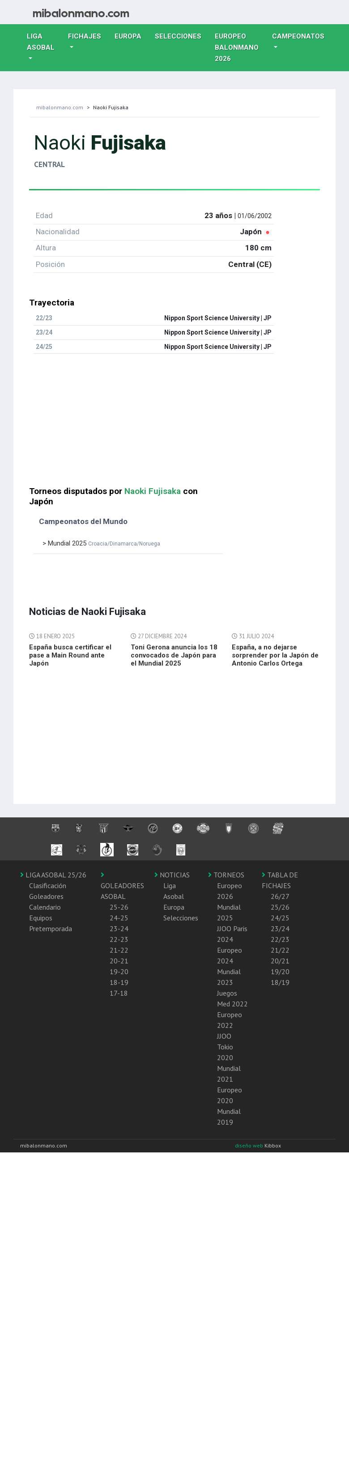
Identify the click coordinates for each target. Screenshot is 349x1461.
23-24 (119, 928)
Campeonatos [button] (298, 36)
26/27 (280, 896)
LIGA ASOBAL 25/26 (53, 874)
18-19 (119, 982)
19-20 (119, 971)
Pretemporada (50, 928)
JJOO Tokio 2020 (225, 1046)
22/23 (280, 939)
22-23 (119, 939)
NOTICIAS (172, 874)
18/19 (280, 982)
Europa (131, 35)
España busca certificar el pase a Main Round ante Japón (70, 655)
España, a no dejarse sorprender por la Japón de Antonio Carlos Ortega (275, 655)
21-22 (119, 949)
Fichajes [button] (84, 36)
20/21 (280, 960)
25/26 (280, 906)
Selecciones (181, 35)
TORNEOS (226, 874)
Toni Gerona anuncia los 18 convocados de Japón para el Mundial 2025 (174, 655)
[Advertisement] (134, 423)
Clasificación (47, 885)
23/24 (280, 928)
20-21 (119, 960)
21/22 (280, 949)
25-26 (119, 906)
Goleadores (46, 896)
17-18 (119, 992)
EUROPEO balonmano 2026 (240, 47)
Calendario (45, 906)
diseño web (249, 1145)
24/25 (280, 917)
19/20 (280, 971)
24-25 (119, 917)
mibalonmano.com (59, 107)
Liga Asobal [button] (41, 42)
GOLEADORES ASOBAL (122, 886)
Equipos (40, 917)
